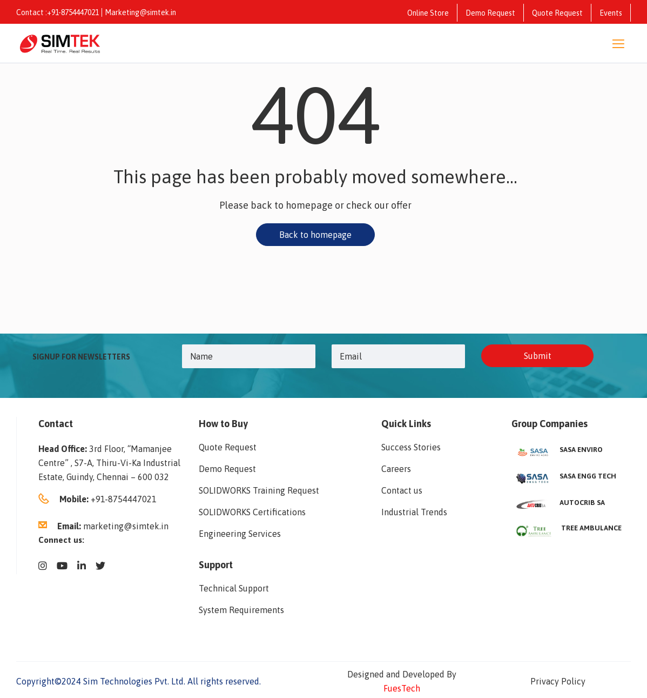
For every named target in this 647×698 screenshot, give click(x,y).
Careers (396, 469)
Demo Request (490, 13)
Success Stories (411, 447)
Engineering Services (240, 534)
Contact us (401, 490)
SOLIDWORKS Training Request (259, 490)
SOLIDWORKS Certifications (252, 512)
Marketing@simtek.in (140, 12)
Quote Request (557, 13)
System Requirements (241, 610)
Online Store (428, 13)
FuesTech (401, 688)
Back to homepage (315, 235)
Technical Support (234, 588)
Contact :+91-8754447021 (57, 12)
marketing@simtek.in (126, 526)
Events (610, 13)
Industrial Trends (414, 512)
